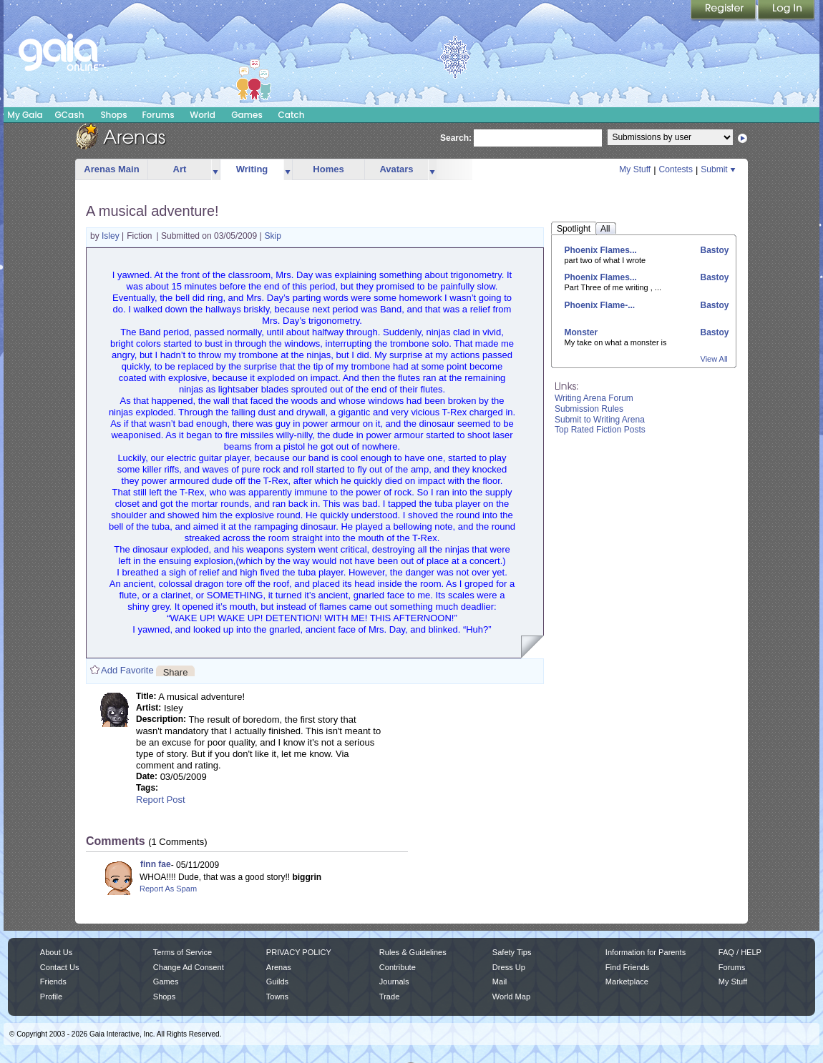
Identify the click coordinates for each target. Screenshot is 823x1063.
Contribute (397, 967)
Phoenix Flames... (601, 250)
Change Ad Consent (188, 967)
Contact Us (59, 967)
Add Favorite (127, 670)
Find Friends (627, 967)
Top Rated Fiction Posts (600, 430)
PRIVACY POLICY (298, 952)
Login (786, 10)
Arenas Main (111, 169)
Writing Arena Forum (594, 398)
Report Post (160, 799)
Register (724, 10)
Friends (53, 981)
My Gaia (24, 115)
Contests (676, 169)
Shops (113, 115)
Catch (291, 115)
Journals (394, 981)
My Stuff (635, 169)
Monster (581, 332)
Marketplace (626, 981)
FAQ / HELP (740, 952)
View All (714, 359)
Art (180, 169)
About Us (56, 952)
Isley (112, 236)
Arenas (278, 967)
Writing (252, 169)
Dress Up (508, 967)
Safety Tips (512, 952)
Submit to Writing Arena (600, 420)
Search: (456, 138)
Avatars (396, 169)
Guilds (277, 981)
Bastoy (713, 250)
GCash (69, 115)
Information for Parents (645, 952)
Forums (158, 115)
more (215, 169)
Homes (328, 169)
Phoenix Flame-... (600, 305)
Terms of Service (182, 952)
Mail (499, 981)
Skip (273, 236)
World (202, 115)
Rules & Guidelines (413, 952)
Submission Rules (589, 409)
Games (247, 115)
